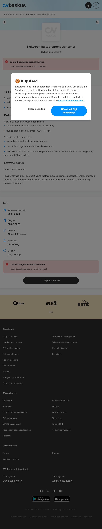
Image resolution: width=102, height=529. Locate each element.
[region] (51, 96)
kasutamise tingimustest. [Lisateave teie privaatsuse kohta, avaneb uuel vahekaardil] (71, 100)
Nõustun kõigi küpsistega (69, 110)
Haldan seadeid (36, 109)
